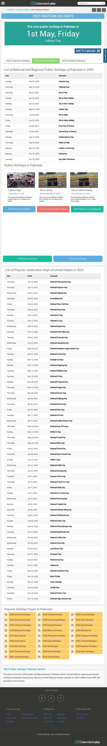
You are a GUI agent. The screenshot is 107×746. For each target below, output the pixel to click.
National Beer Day (57, 410)
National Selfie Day (57, 465)
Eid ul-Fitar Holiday (66, 98)
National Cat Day (56, 560)
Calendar (48, 718)
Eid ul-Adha (63, 115)
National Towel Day (57, 437)
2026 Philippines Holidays (53, 636)
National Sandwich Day (59, 571)
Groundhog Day (56, 298)
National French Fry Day (59, 482)
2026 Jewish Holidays (19, 657)
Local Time (48, 721)
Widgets (61, 714)
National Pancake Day (59, 337)
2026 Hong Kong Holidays (53, 620)
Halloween (54, 565)
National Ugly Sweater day (60, 599)
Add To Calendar (86, 51)
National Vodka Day (58, 537)
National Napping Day (58, 365)
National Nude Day (57, 487)
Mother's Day (55, 432)
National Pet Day (56, 415)
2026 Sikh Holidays (50, 657)
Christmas (63, 154)
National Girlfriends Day (59, 515)
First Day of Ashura (66, 126)
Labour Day (63, 109)
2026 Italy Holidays (84, 625)
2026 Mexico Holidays (52, 630)
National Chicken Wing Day (60, 510)
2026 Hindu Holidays (51, 651)
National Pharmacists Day (60, 282)
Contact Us (11, 718)
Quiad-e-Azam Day (66, 148)
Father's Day (55, 460)
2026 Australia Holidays (20, 614)
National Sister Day (57, 521)
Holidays (11, 10)
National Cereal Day (58, 354)
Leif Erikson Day (56, 549)
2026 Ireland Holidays (52, 625)
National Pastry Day (58, 593)
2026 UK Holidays (50, 646)
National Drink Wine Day (59, 332)
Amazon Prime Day (57, 476)
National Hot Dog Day (58, 499)
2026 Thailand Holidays (86, 641)
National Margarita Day (59, 343)
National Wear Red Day (59, 304)
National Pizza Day (57, 310)
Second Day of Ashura (67, 131)
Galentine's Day (56, 315)
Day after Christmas (67, 159)
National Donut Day (57, 449)
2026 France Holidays (85, 614)
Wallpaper (61, 718)
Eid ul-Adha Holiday (66, 120)
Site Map (10, 721)
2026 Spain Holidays (51, 641)
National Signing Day (58, 293)
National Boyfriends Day (59, 532)
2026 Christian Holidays (20, 651)
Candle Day (54, 587)
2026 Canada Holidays (52, 614)
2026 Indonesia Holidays (20, 625)
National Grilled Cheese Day (61, 421)
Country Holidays (22, 10)
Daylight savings (56, 360)
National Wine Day (57, 443)
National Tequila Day (58, 504)
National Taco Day (57, 543)
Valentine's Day (56, 321)
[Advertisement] (53, 233)
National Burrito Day (58, 404)
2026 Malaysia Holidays (20, 630)
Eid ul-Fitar (63, 93)
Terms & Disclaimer (30, 718)
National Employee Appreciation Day (64, 349)
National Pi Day (56, 376)
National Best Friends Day (60, 454)
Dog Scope (80, 718)
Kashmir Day (64, 81)
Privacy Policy (28, 714)
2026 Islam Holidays (85, 651)
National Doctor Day (58, 393)
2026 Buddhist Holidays (86, 646)
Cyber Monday (56, 582)
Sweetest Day (55, 554)
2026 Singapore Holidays (87, 636)
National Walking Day (58, 399)
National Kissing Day (58, 471)
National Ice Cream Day (59, 493)
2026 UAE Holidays (17, 646)
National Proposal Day (59, 382)
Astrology (48, 714)
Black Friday (55, 576)
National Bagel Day (57, 326)
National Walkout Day (58, 371)
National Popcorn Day (58, 287)
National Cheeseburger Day (61, 526)
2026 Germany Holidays (19, 620)
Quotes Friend (82, 714)
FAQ (8, 714)
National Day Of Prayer (59, 426)
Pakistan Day (64, 87)
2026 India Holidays (84, 620)
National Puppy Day (58, 387)
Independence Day (66, 137)
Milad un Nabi (64, 143)
